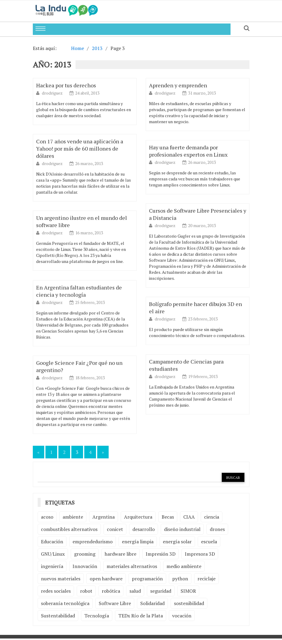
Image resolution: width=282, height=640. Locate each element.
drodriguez (53, 93)
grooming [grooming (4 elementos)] (84, 554)
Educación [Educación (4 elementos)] (52, 541)
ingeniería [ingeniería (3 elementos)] (52, 566)
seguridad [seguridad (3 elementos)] (160, 591)
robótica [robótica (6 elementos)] (111, 591)
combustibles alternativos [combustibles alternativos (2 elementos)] (69, 529)
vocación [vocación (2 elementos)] (181, 615)
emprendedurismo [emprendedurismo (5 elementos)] (93, 541)
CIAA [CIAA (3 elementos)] (189, 517)
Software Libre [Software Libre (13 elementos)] (115, 603)
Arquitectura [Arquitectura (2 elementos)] (138, 517)
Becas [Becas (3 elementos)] (168, 517)
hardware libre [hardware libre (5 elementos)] (120, 554)
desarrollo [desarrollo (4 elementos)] (143, 529)
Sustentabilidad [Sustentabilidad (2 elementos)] (58, 615)
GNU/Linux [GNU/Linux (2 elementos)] (53, 554)
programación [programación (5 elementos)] (147, 578)
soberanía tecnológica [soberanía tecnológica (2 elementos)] (65, 603)
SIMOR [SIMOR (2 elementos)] (188, 591)
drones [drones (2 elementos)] (217, 529)
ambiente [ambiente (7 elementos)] (73, 517)
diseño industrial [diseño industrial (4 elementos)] (182, 529)
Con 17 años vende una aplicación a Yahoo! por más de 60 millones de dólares (79, 148)
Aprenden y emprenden (178, 85)
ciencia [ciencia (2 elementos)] (211, 517)
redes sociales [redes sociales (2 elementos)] (56, 591)
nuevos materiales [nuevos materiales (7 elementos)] (60, 578)
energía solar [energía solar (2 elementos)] (177, 541)
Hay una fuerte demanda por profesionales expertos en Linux (188, 151)
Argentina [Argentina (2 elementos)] (103, 517)
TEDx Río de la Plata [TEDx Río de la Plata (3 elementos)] (140, 615)
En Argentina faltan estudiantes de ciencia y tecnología (79, 302)
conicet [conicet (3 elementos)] (115, 529)
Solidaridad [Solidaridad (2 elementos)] (152, 603)
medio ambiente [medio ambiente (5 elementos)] (183, 566)
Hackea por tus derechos (66, 85)
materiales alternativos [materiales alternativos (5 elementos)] (132, 566)
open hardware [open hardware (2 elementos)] (106, 578)
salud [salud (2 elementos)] (135, 591)
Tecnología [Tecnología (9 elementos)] (96, 615)
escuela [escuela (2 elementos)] (209, 541)
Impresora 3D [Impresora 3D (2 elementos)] (200, 554)
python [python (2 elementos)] (180, 578)
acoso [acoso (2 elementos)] (47, 517)
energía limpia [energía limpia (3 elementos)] (137, 541)
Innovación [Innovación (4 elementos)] (85, 566)
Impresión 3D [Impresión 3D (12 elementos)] (160, 554)
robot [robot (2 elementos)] (86, 591)
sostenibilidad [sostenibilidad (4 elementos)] (189, 603)
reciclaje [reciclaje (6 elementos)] (206, 578)
